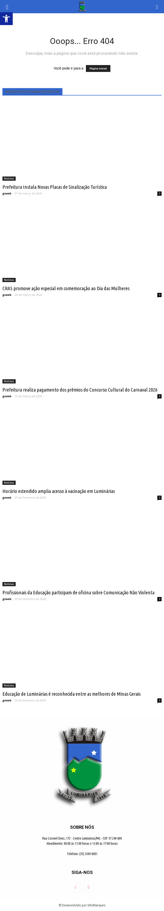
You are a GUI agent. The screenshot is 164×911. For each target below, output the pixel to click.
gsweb (6, 193)
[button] (157, 6)
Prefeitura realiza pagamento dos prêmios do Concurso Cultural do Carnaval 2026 (79, 390)
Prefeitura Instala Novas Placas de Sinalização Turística (54, 187)
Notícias (9, 178)
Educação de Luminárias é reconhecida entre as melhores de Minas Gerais (71, 694)
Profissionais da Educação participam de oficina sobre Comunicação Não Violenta (78, 592)
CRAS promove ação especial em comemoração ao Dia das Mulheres (65, 288)
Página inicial (98, 68)
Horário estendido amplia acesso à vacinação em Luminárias (58, 491)
